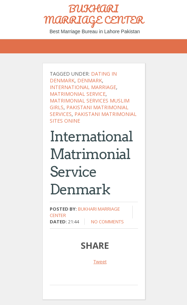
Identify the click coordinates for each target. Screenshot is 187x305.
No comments (107, 221)
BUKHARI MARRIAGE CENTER (94, 14)
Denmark (89, 80)
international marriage (83, 87)
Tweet (100, 261)
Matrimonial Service (77, 93)
